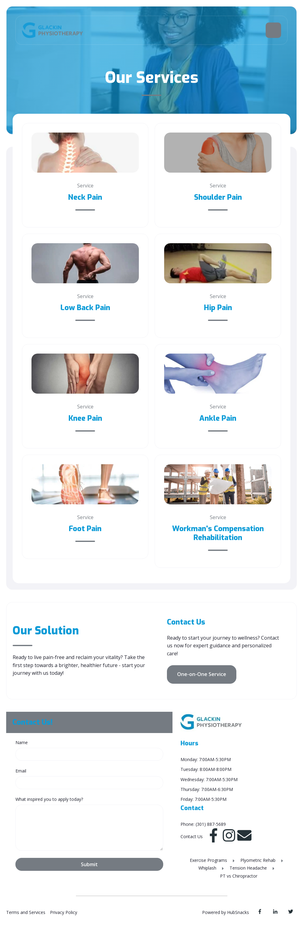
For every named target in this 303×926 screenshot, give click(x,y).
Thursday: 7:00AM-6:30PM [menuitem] (207, 789)
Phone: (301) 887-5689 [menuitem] (203, 824)
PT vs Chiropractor (238, 876)
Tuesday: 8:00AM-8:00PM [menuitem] (206, 769)
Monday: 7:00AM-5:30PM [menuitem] (206, 759)
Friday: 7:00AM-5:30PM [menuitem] (203, 799)
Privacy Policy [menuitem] (63, 912)
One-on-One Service (201, 674)
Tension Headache (249, 868)
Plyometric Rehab (258, 860)
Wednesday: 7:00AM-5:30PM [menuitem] (209, 779)
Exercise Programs (209, 860)
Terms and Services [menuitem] (25, 912)
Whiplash (208, 868)
